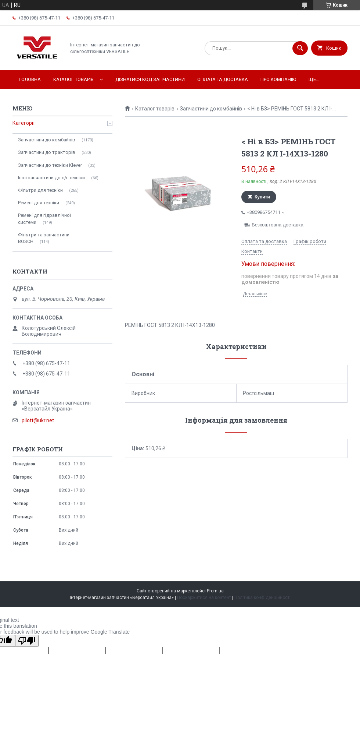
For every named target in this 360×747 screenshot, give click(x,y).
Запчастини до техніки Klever (50, 165)
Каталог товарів (73, 79)
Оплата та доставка (222, 79)
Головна (30, 79)
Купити (262, 197)
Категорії (23, 123)
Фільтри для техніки (40, 190)
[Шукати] (300, 48)
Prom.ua (215, 590)
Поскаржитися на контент (204, 597)
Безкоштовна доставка (277, 225)
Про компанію (278, 79)
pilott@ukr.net (38, 420)
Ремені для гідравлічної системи (44, 218)
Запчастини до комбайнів (211, 109)
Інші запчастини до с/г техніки (51, 177)
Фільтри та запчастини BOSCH (43, 238)
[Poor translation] (27, 641)
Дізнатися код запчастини (150, 79)
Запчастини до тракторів (46, 152)
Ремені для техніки (38, 202)
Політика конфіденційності (262, 597)
